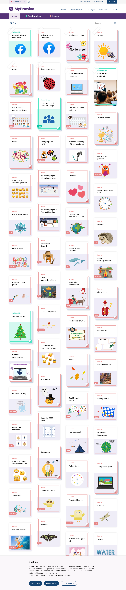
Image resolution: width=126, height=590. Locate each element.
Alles (14, 16)
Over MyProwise (76, 9)
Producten (103, 9)
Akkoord (35, 583)
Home (63, 9)
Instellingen (69, 583)
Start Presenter (85, 2)
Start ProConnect (97, 2)
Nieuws (114, 9)
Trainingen (91, 9)
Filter (13, 23)
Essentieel (51, 583)
